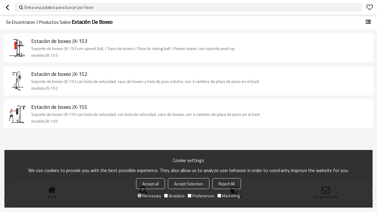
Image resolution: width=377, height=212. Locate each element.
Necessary (149, 196)
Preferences (201, 196)
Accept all (150, 184)
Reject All (227, 184)
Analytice (174, 196)
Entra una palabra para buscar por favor (59, 7)
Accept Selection (188, 184)
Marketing (228, 196)
